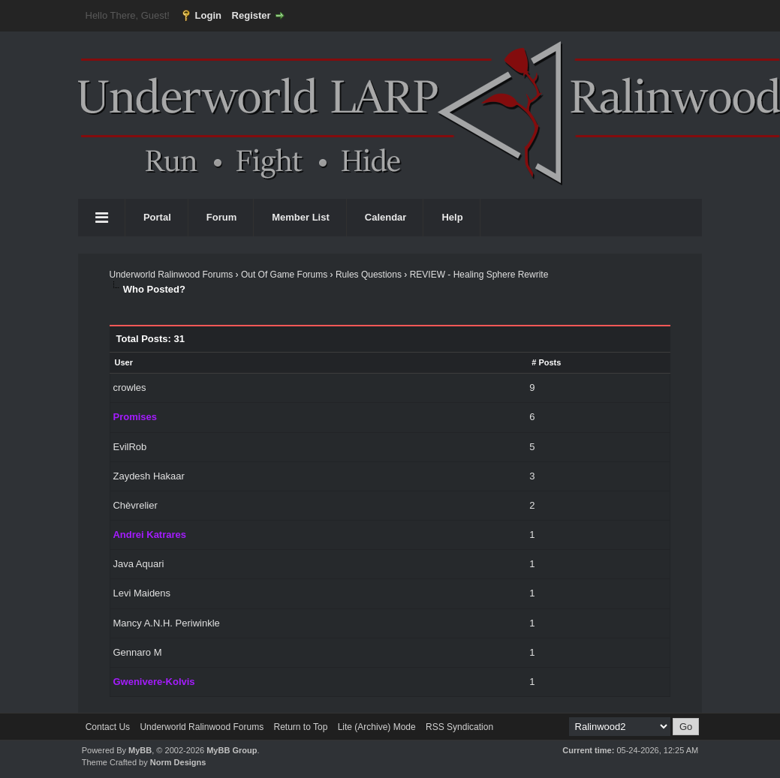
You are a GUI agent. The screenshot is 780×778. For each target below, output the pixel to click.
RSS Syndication (459, 727)
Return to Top (300, 727)
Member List (301, 217)
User (123, 362)
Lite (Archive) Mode (377, 727)
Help (451, 217)
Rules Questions (369, 274)
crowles (129, 387)
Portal (157, 217)
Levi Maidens (141, 593)
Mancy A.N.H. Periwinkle (166, 623)
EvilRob (129, 446)
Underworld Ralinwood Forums (171, 274)
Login (208, 15)
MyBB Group (231, 750)
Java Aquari (138, 563)
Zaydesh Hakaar (148, 476)
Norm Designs (178, 762)
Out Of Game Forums (284, 274)
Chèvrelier (135, 505)
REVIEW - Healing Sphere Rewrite (479, 274)
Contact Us (108, 727)
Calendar (386, 217)
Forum (221, 217)
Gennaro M (137, 652)
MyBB (140, 750)
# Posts (546, 362)
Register (251, 15)
